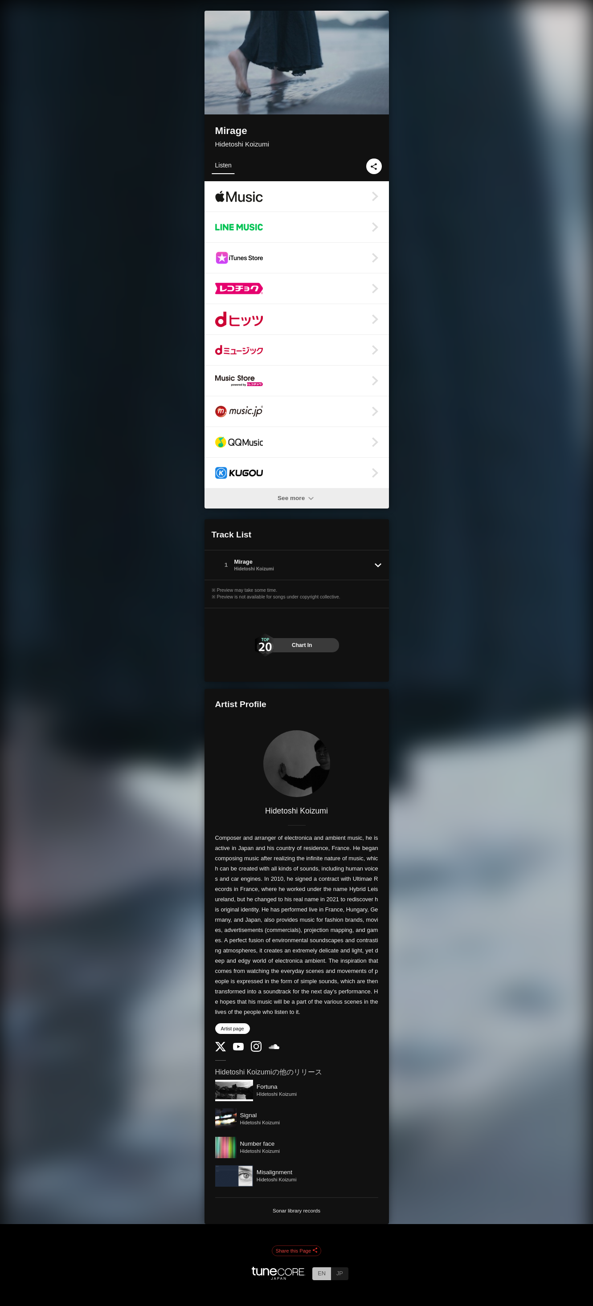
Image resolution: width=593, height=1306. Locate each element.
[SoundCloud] (274, 1047)
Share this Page (297, 1250)
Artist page (232, 1028)
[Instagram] (256, 1049)
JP (339, 1273)
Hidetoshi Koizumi (242, 144)
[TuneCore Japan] (278, 1277)
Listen (223, 165)
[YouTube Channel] (238, 1048)
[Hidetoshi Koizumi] (296, 763)
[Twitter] (220, 1049)
